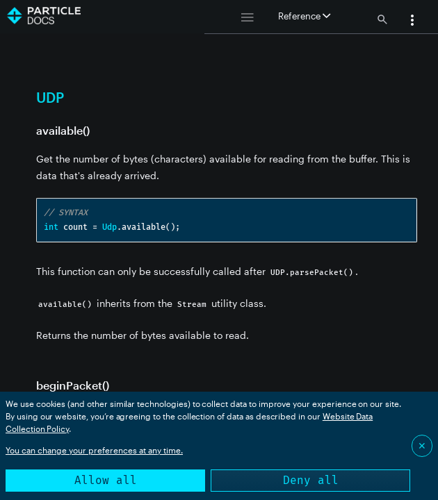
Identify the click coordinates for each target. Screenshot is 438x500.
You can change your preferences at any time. (94, 450)
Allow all (105, 480)
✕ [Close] (422, 445)
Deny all (311, 480)
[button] (412, 21)
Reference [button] (304, 16)
